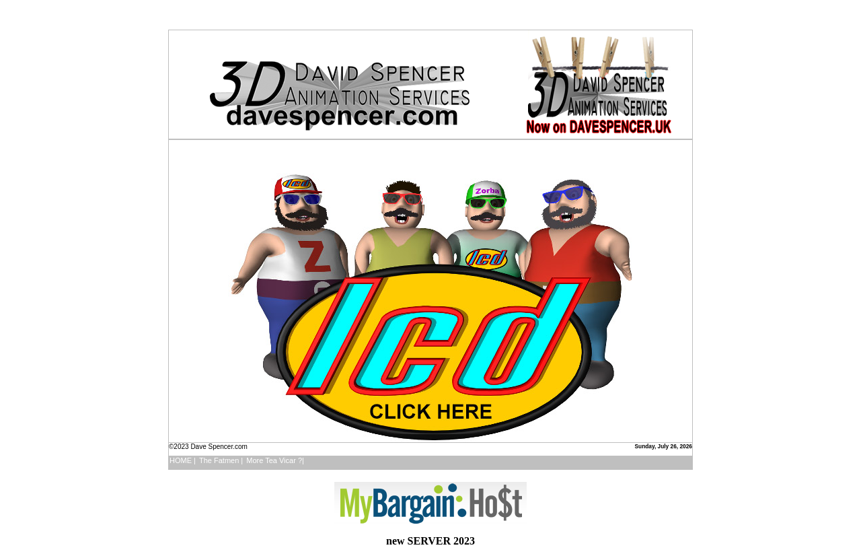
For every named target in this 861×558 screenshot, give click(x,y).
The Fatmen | (221, 460)
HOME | (183, 460)
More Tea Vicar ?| (275, 460)
